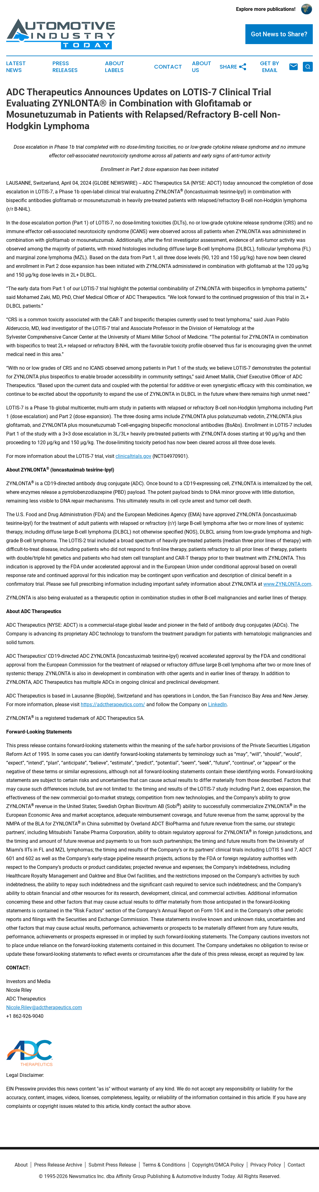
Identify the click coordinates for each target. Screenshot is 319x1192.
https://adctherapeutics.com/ (113, 704)
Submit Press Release (112, 1165)
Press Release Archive (58, 1165)
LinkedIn (217, 704)
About (21, 1165)
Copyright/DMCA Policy (218, 1165)
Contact (168, 66)
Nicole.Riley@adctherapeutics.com (44, 1007)
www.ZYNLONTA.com (287, 584)
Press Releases (65, 67)
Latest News (16, 67)
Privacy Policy (265, 1165)
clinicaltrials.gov (133, 456)
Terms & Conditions (164, 1165)
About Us (201, 67)
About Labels (114, 67)
